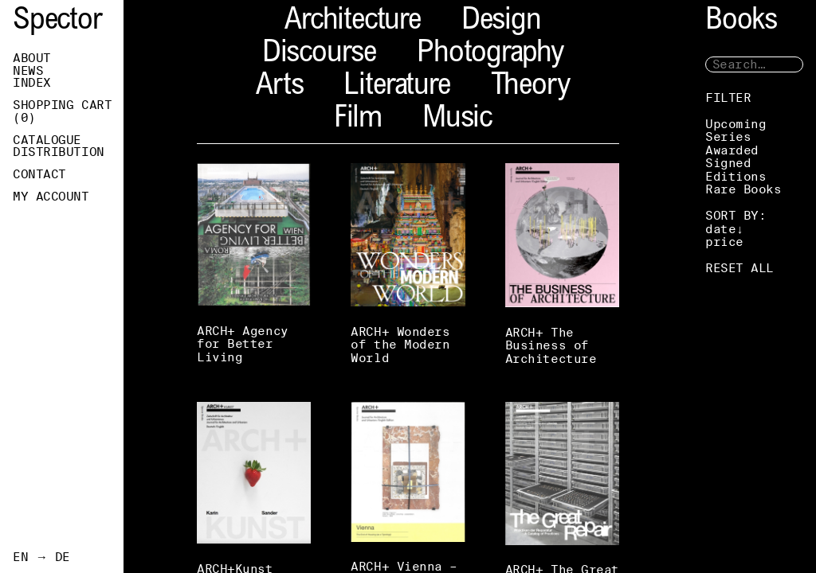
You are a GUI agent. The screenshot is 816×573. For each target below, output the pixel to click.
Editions (735, 176)
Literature (396, 87)
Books (741, 21)
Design (501, 21)
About (32, 58)
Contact (39, 174)
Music (457, 119)
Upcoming (735, 124)
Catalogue (47, 140)
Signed (728, 163)
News (28, 70)
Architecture (352, 21)
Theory (530, 87)
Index (32, 82)
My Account (51, 196)
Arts (279, 87)
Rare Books (743, 189)
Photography (490, 54)
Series (728, 136)
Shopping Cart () (62, 111)
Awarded (732, 150)
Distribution (58, 152)
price (724, 241)
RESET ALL (739, 268)
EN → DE (41, 557)
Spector (57, 21)
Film (358, 119)
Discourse (319, 54)
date (720, 229)
